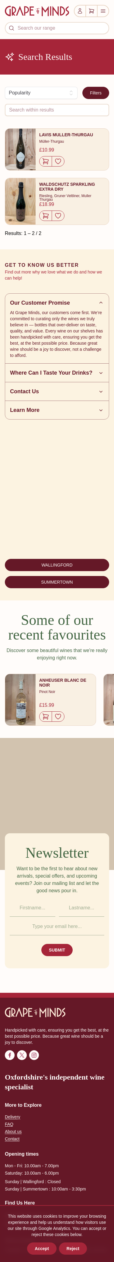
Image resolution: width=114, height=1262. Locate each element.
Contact (12, 1138)
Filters (96, 92)
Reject (73, 1248)
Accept (42, 1248)
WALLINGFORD (56, 565)
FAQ (9, 1124)
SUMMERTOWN (57, 582)
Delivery (12, 1116)
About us (13, 1131)
